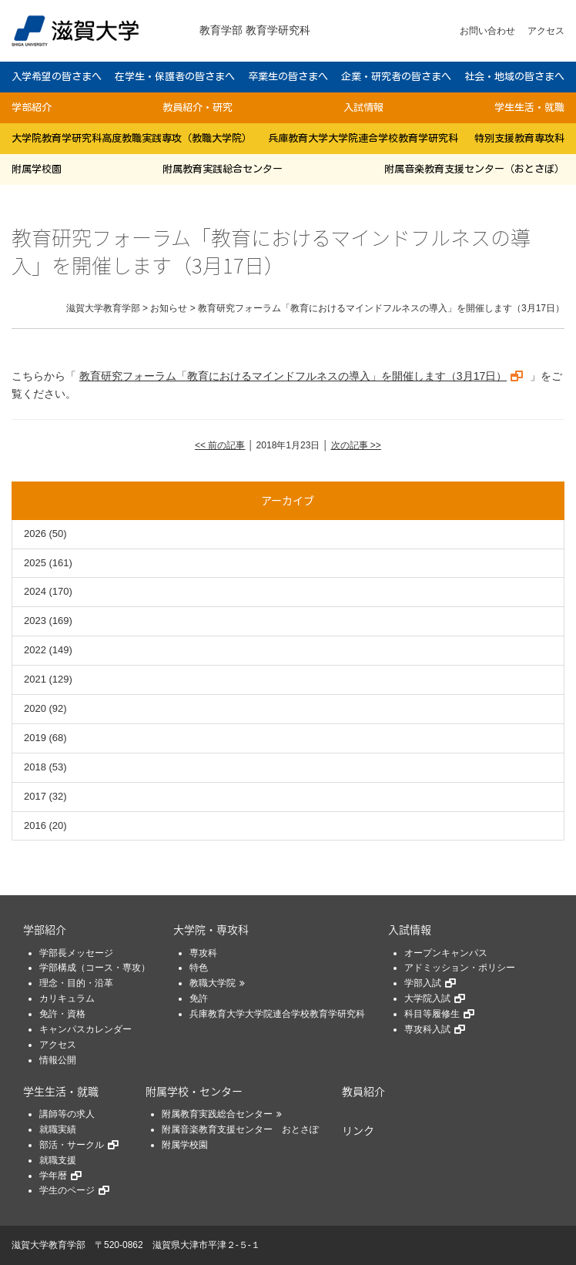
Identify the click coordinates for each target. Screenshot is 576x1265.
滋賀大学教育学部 (48, 1245)
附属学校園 (37, 169)
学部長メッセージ (76, 953)
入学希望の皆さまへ (57, 77)
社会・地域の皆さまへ (514, 77)
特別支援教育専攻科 (519, 138)
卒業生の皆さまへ (288, 77)
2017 (35, 796)
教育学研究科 (278, 30)
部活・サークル (71, 1144)
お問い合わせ (487, 30)
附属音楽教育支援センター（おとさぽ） (474, 169)
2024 (35, 591)
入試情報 (363, 107)
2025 (35, 563)
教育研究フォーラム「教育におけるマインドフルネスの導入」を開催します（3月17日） (293, 376)
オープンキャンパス (445, 953)
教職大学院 (212, 983)
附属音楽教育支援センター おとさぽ (240, 1129)
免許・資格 (62, 1013)
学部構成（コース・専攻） (94, 967)
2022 (35, 650)
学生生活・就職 (529, 107)
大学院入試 (427, 998)
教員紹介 (363, 1091)
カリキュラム (67, 998)
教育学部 (221, 30)
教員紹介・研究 (197, 107)
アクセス (545, 30)
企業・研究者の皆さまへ (396, 77)
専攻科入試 (427, 1029)
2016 (35, 825)
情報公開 (57, 1060)
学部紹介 (32, 107)
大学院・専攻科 (211, 929)
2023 (35, 620)
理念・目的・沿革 (76, 983)
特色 (198, 967)
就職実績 (57, 1129)
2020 (35, 708)
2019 (35, 737)
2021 (35, 679)
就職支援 (57, 1160)
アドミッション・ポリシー (459, 967)
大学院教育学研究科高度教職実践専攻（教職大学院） (132, 138)
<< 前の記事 (220, 445)
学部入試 (422, 983)
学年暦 (53, 1175)
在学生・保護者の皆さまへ (175, 77)
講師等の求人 (67, 1114)
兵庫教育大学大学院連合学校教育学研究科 (363, 138)
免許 (198, 998)
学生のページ (67, 1190)
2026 (35, 533)
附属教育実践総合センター (222, 169)
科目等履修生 (432, 1013)
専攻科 (203, 953)
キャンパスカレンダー (85, 1029)
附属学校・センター (194, 1091)
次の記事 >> (356, 445)
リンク (358, 1130)
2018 (35, 767)
